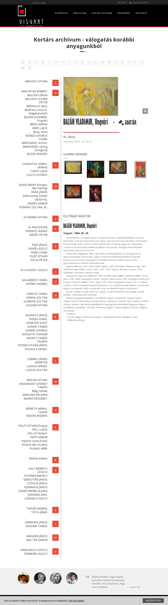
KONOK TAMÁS (37, 326)
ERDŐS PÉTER (38, 235)
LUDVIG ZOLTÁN (36, 370)
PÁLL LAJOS (39, 429)
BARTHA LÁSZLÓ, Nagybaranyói (35, 111)
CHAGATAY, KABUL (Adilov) (34, 165)
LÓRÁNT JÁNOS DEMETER (37, 360)
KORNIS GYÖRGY (36, 330)
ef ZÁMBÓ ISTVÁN (35, 217)
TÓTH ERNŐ (39, 512)
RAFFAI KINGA (38, 458)
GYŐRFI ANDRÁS (36, 284)
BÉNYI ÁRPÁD (38, 124)
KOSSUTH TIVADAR (34, 334)
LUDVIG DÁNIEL (36, 366)
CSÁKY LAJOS (38, 171)
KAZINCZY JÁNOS (36, 315)
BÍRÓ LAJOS (39, 128)
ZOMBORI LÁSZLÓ (35, 554)
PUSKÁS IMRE (38, 448)
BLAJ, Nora (40, 132)
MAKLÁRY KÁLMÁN (34, 395)
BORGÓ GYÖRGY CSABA (36, 137)
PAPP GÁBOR (38, 437)
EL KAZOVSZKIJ (37, 227)
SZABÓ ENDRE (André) (32, 491)
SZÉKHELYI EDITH (35, 498)
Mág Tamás (39, 391)
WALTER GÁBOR (36, 540)
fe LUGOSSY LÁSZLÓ (33, 270)
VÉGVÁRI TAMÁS (36, 526)
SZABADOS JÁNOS (35, 487)
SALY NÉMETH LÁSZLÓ (37, 470)
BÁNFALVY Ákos (36, 106)
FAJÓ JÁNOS (39, 245)
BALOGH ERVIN (37, 95)
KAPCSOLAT (141, 13)
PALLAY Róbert (37, 433)
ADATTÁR (128, 123)
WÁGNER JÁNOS (36, 536)
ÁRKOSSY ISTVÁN (36, 81)
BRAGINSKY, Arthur (34, 143)
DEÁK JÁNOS (39, 192)
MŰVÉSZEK (61, 13)
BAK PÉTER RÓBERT (34, 91)
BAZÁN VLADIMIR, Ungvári (35, 118)
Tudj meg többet (76, 600)
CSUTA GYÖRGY (36, 175)
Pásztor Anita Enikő (34, 441)
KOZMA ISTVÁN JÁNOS (32, 345)
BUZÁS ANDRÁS (37, 154)
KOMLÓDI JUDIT (36, 323)
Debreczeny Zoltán (34, 196)
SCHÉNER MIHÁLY (35, 476)
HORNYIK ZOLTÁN (35, 301)
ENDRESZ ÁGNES (36, 231)
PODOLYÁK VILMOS (34, 445)
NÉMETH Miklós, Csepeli (36, 410)
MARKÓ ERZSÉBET (35, 398)
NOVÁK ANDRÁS (36, 416)
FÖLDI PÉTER (38, 260)
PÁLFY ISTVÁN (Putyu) (32, 426)
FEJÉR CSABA (39, 252)
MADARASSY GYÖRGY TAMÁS (33, 385)
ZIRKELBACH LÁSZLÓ (33, 550)
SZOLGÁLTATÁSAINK (102, 13)
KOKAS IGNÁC (38, 319)
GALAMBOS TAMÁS (34, 280)
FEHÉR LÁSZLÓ (37, 248)
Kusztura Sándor (36, 349)
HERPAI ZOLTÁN (36, 297)
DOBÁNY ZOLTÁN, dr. (33, 207)
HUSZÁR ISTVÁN (36, 305)
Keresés (122, 2)
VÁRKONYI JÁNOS (35, 522)
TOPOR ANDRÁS (36, 508)
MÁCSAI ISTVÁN (36, 380)
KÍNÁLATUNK (79, 13)
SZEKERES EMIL (37, 495)
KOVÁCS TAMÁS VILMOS (36, 339)
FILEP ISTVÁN (38, 256)
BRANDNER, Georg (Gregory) (35, 148)
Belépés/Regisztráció (139, 2)
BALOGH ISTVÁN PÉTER (36, 100)
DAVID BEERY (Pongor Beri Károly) (33, 186)
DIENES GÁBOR (37, 203)
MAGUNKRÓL (123, 13)
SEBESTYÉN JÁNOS (35, 479)
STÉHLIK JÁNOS (37, 483)
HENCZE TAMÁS (36, 294)
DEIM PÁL (40, 199)
